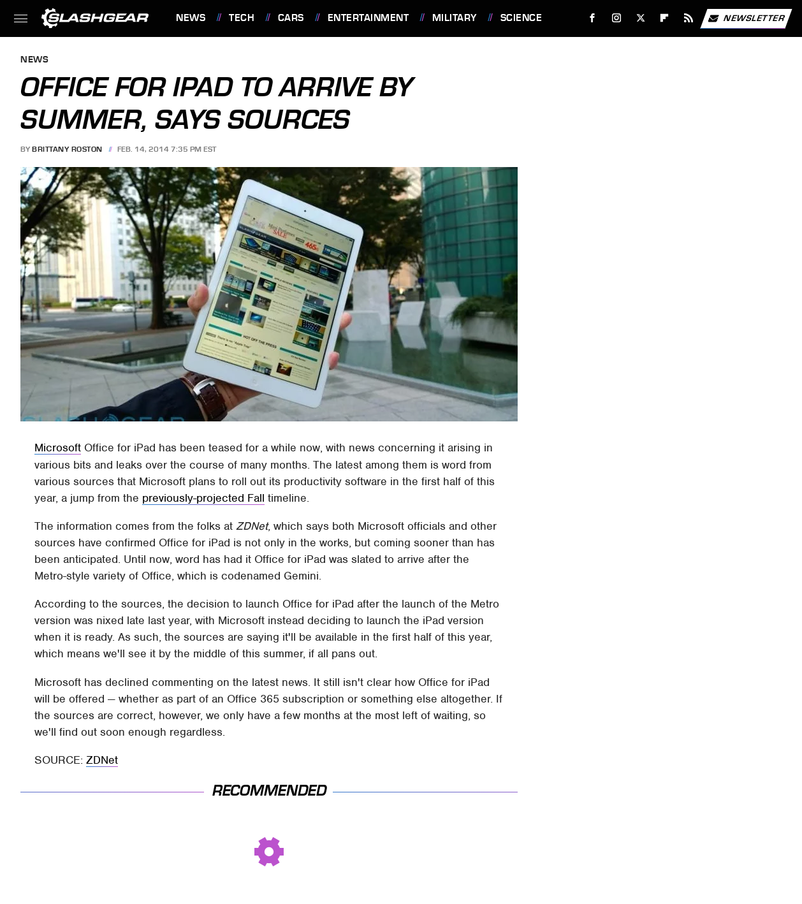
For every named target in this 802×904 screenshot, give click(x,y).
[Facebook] (592, 18)
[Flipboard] (664, 18)
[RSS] (689, 18)
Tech (241, 18)
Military (454, 18)
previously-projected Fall (203, 498)
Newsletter (746, 18)
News (190, 18)
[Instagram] (617, 18)
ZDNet (102, 760)
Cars (291, 18)
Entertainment (368, 18)
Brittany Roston (67, 149)
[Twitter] (640, 18)
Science (521, 18)
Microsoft (57, 448)
